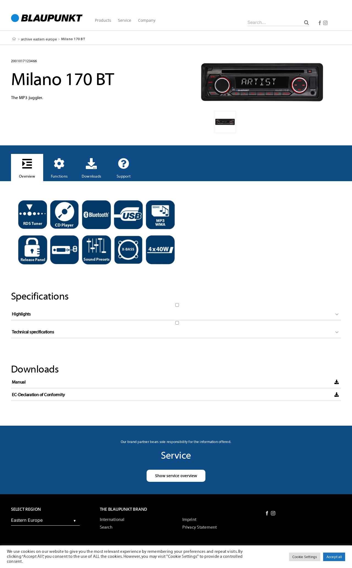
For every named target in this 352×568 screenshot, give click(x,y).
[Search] (306, 22)
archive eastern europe (39, 39)
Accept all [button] (334, 557)
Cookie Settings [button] (304, 557)
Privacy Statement (199, 527)
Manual (19, 382)
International (112, 519)
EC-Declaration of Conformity (38, 394)
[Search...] (278, 22)
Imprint (189, 519)
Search (106, 527)
